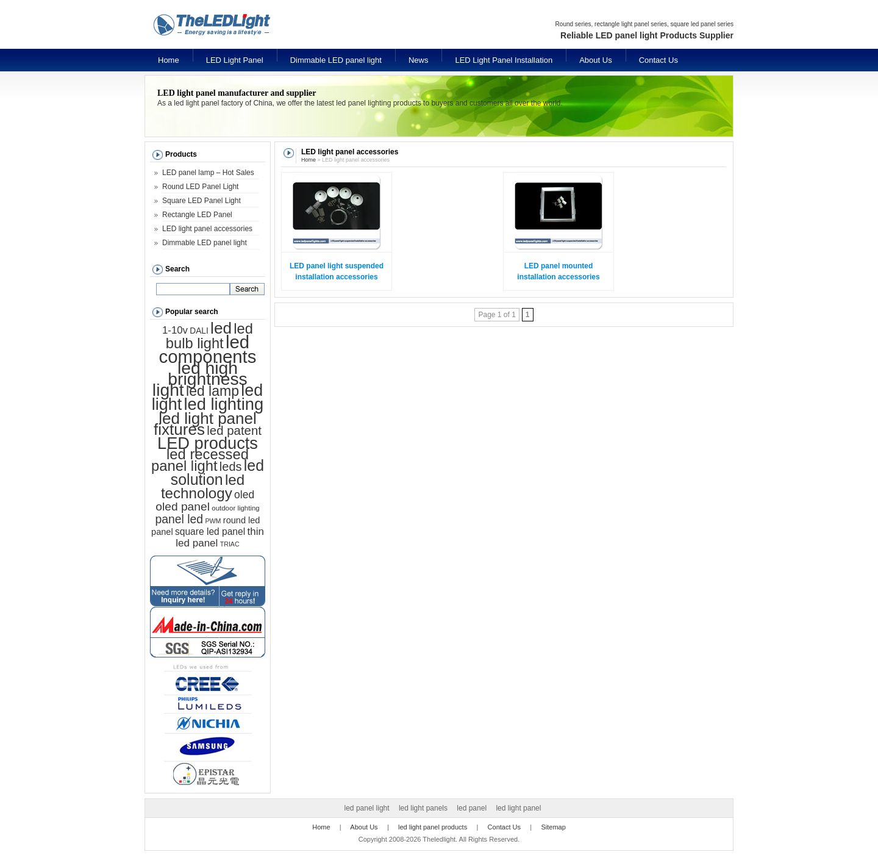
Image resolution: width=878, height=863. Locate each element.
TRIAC (230, 544)
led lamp (212, 391)
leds (231, 466)
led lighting (223, 404)
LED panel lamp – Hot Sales (208, 172)
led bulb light (209, 336)
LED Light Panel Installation (503, 60)
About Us (595, 60)
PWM (213, 521)
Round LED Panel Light (200, 186)
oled (244, 495)
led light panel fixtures (205, 424)
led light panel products (432, 827)
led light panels (423, 808)
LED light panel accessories (207, 228)
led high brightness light (200, 378)
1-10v (175, 330)
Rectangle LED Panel (197, 214)
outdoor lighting (235, 508)
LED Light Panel (234, 60)
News (419, 60)
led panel (472, 808)
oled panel (182, 506)
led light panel (518, 808)
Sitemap (553, 827)
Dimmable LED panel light (336, 60)
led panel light (367, 808)
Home (168, 60)
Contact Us (658, 60)
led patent (234, 430)
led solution (217, 472)
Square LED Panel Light (201, 200)
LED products (207, 443)
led (221, 328)
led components (208, 349)
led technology (202, 486)
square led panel (210, 531)
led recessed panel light (200, 460)
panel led (179, 519)
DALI (199, 330)
